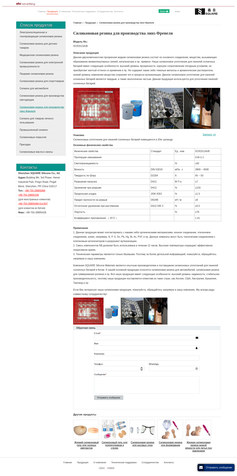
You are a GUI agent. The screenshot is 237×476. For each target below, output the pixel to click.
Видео (164, 11)
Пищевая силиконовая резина (37, 73)
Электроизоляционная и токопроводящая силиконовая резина (41, 34)
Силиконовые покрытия (33, 137)
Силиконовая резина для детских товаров (38, 45)
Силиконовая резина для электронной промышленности (41, 64)
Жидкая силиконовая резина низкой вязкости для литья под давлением (198, 446)
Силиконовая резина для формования (170, 444)
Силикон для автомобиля (34, 88)
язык (177, 11)
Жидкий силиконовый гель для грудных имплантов (86, 445)
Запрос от (209, 134)
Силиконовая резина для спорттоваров (42, 81)
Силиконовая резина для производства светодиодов (42, 97)
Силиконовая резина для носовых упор (142, 444)
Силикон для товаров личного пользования (36, 120)
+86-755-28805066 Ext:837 (33, 203)
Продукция (90, 23)
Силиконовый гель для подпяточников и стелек (114, 445)
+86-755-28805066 (35, 190)
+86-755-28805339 (28, 195)
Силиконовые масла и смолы (36, 152)
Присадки (25, 144)
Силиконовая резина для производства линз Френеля (126, 23)
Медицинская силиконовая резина (39, 55)
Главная (77, 23)
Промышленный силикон (34, 130)
